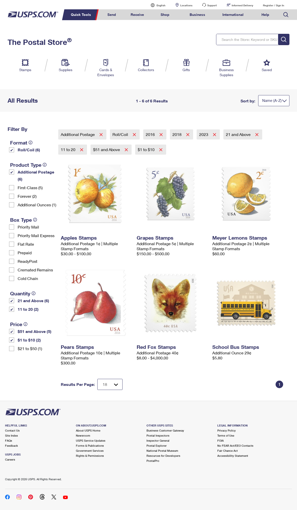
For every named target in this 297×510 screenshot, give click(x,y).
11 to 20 (68, 149)
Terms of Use (225, 435)
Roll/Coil (120, 134)
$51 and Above (107, 149)
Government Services (90, 450)
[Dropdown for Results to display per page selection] (110, 384)
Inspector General (157, 440)
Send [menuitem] (111, 14)
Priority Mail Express (36, 235)
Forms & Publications (90, 445)
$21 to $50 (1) (30, 348)
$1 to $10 (147, 149)
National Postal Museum (162, 450)
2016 (151, 134)
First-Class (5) (30, 187)
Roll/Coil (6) (29, 149)
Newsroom (83, 435)
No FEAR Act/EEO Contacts (235, 445)
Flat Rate (26, 244)
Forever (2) (27, 196)
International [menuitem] (233, 14)
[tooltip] (30, 142)
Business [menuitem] (197, 14)
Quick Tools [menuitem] (81, 14)
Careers (10, 459)
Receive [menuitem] (137, 14)
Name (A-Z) (272, 100)
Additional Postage (78, 134)
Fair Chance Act (227, 450)
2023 (204, 134)
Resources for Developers (163, 455)
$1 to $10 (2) (29, 339)
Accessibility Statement (232, 455)
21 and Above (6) (33, 300)
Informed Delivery (242, 5)
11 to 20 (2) (28, 309)
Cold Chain (28, 278)
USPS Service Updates (90, 440)
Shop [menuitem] (165, 14)
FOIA (220, 440)
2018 (177, 134)
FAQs (8, 440)
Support (212, 5)
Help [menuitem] (265, 14)
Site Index (11, 435)
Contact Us (12, 430)
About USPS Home (88, 430)
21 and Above (239, 134)
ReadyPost (27, 261)
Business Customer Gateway (165, 430)
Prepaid (25, 252)
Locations (186, 5)
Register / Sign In (273, 5)
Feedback (11, 445)
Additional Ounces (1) (37, 204)
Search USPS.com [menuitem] (286, 14)
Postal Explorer (156, 445)
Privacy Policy (226, 430)
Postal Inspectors (157, 435)
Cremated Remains (35, 269)
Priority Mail (28, 226)
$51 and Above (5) (34, 331)
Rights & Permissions (90, 455)
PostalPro (152, 460)
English (155, 5)
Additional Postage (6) (36, 175)
